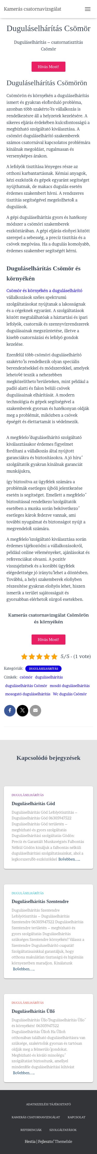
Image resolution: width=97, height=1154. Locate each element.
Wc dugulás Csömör (70, 694)
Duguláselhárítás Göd (33, 803)
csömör (26, 677)
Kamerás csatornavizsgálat (36, 1117)
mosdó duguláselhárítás (70, 685)
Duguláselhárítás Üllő (33, 1011)
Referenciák (31, 1130)
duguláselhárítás (49, 677)
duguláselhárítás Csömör (26, 685)
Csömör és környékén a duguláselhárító (44, 290)
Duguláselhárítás (43, 668)
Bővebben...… (69, 859)
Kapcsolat (76, 1117)
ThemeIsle (63, 1141)
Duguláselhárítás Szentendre (40, 901)
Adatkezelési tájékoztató (48, 1104)
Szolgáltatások (63, 1130)
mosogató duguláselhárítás (27, 694)
